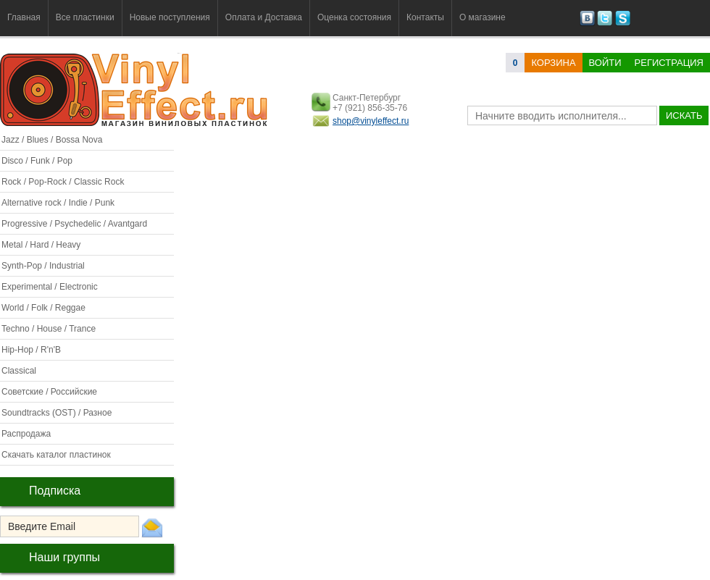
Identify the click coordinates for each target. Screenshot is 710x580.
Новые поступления (170, 17)
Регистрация (669, 62)
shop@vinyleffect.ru (371, 121)
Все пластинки (85, 17)
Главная (24, 17)
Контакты (425, 17)
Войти (605, 62)
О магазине (482, 17)
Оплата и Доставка (263, 17)
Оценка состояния (354, 17)
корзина (553, 62)
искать (684, 115)
